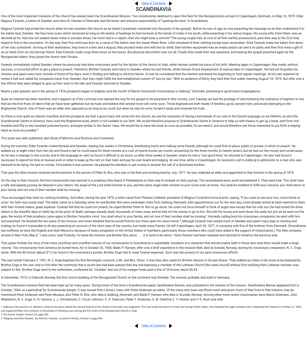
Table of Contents (153, 3)
